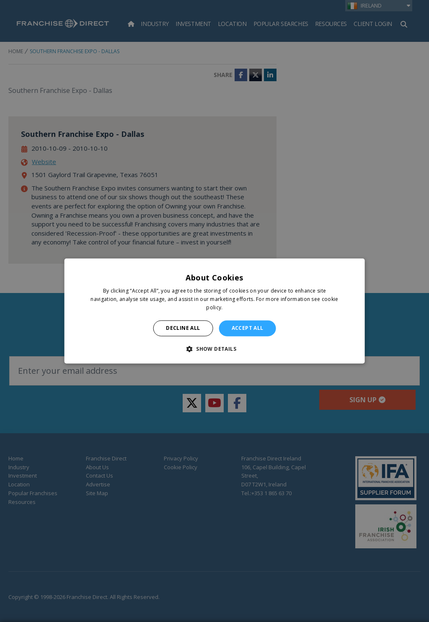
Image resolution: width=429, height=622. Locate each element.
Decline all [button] (183, 328)
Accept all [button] (248, 328)
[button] (214, 349)
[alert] (214, 311)
